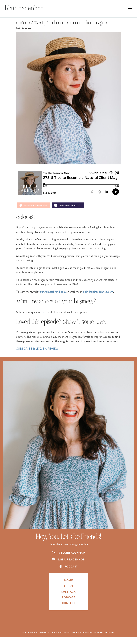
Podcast (68, 597)
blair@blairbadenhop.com (98, 291)
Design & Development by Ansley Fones (93, 632)
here (44, 312)
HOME (68, 580)
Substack (68, 592)
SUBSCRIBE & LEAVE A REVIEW (37, 348)
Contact (68, 603)
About (68, 586)
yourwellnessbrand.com (52, 291)
